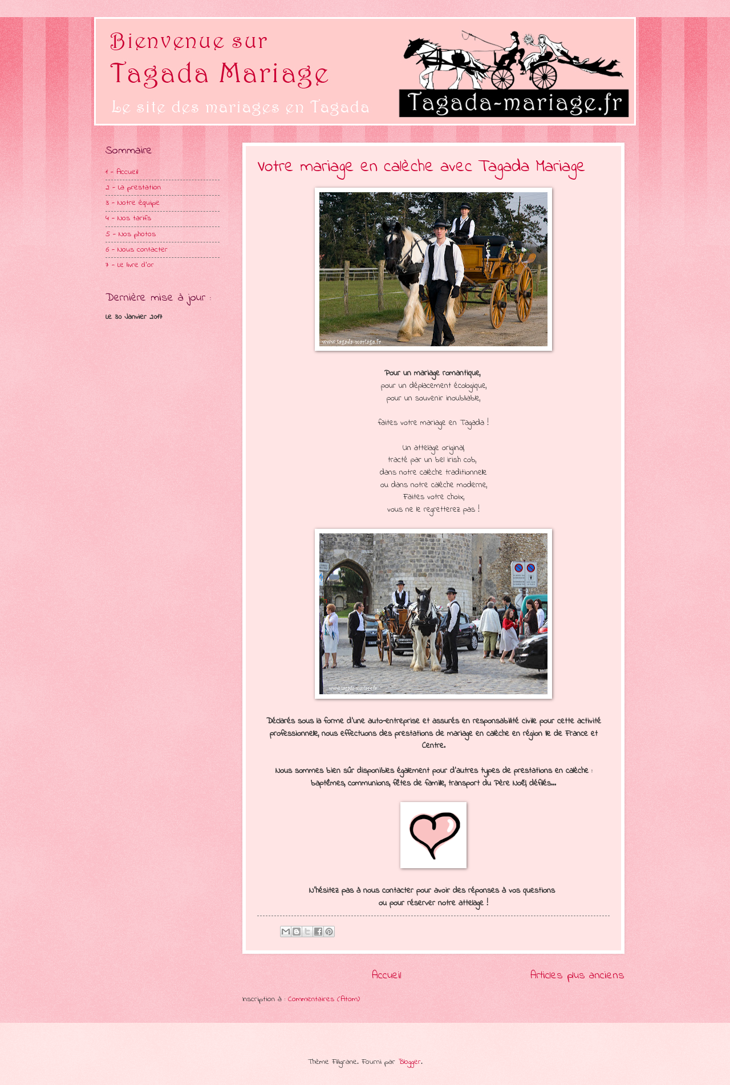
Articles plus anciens (577, 975)
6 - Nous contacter (137, 250)
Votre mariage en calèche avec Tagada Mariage (421, 167)
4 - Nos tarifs (128, 218)
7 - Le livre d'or (130, 265)
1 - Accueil (122, 172)
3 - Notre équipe (133, 203)
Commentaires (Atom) (324, 999)
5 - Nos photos (131, 234)
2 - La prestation (133, 187)
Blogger (409, 1062)
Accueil (387, 975)
